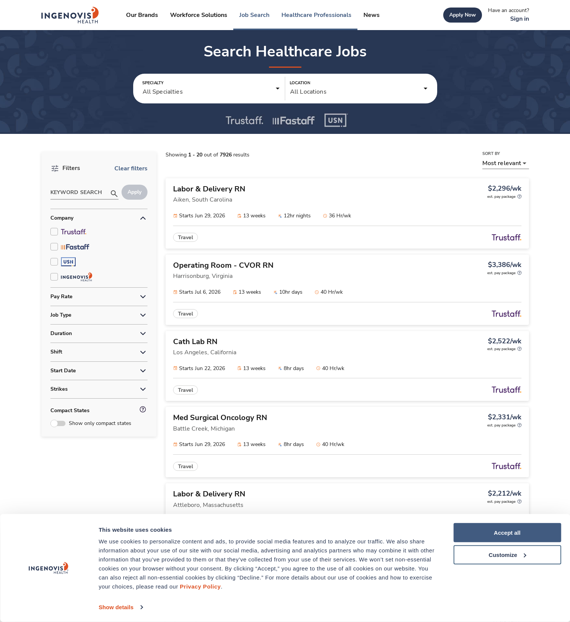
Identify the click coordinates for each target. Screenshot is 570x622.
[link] (70, 15)
